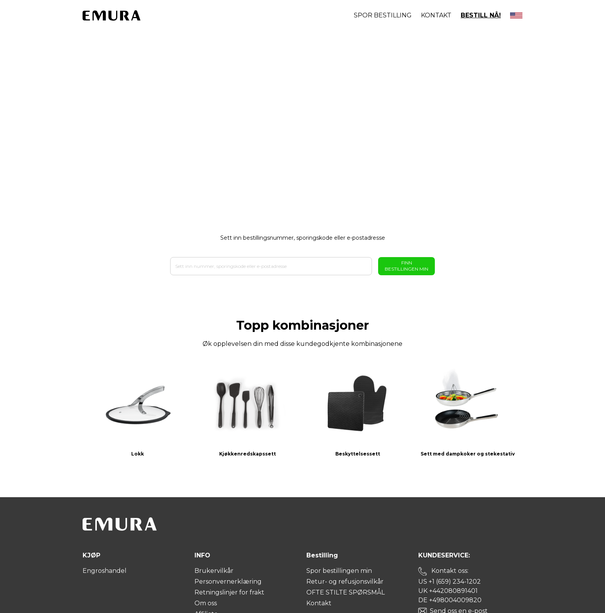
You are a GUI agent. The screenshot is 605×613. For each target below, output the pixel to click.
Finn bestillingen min (406, 266)
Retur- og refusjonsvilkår (345, 581)
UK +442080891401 (448, 590)
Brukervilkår (213, 570)
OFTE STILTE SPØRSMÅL (345, 592)
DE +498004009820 (450, 600)
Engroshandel (105, 570)
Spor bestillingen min (339, 570)
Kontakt (436, 15)
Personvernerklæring (228, 581)
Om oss (205, 603)
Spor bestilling (383, 15)
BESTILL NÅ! (481, 15)
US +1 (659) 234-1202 (449, 581)
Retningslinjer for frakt (229, 592)
